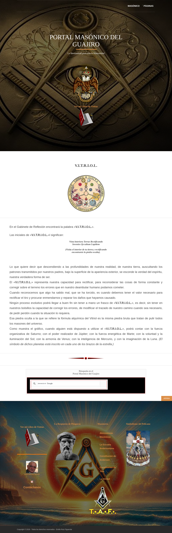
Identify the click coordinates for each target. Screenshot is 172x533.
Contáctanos (32, 487)
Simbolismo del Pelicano (139, 424)
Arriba (167, 399)
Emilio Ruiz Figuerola (65, 529)
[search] (68, 383)
